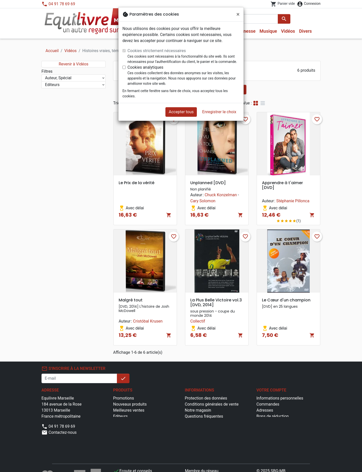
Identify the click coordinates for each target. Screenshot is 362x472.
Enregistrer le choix (219, 111)
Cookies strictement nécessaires (156, 50)
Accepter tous (181, 111)
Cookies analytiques (145, 67)
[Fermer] (238, 14)
